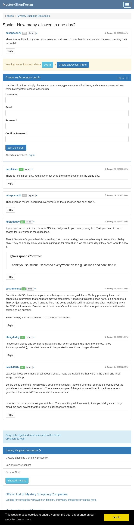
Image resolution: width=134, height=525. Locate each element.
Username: (11, 94)
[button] (21, 33)
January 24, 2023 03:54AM (116, 169)
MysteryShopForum (18, 4)
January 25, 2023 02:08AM (116, 367)
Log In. (31, 155)
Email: (9, 107)
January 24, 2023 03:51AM (116, 33)
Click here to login (15, 438)
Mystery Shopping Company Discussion (27, 457)
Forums (9, 15)
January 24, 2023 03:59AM (116, 195)
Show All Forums (17, 480)
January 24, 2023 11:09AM (116, 289)
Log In (47, 64)
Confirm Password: (16, 133)
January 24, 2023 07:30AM (116, 222)
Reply (10, 51)
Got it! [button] (116, 517)
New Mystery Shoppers (18, 464)
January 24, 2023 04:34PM (116, 337)
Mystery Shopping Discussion (33, 15)
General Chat (12, 472)
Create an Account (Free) (73, 64)
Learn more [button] (24, 519)
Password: (11, 120)
